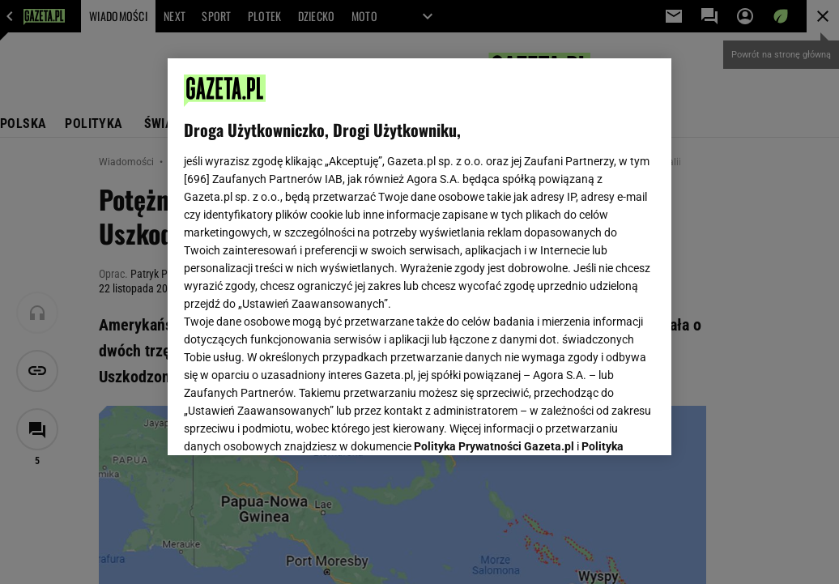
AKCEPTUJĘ (600, 423)
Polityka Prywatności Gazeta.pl (494, 240)
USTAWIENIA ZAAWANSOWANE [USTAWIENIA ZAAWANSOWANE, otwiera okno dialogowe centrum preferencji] (290, 422)
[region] (419, 256)
